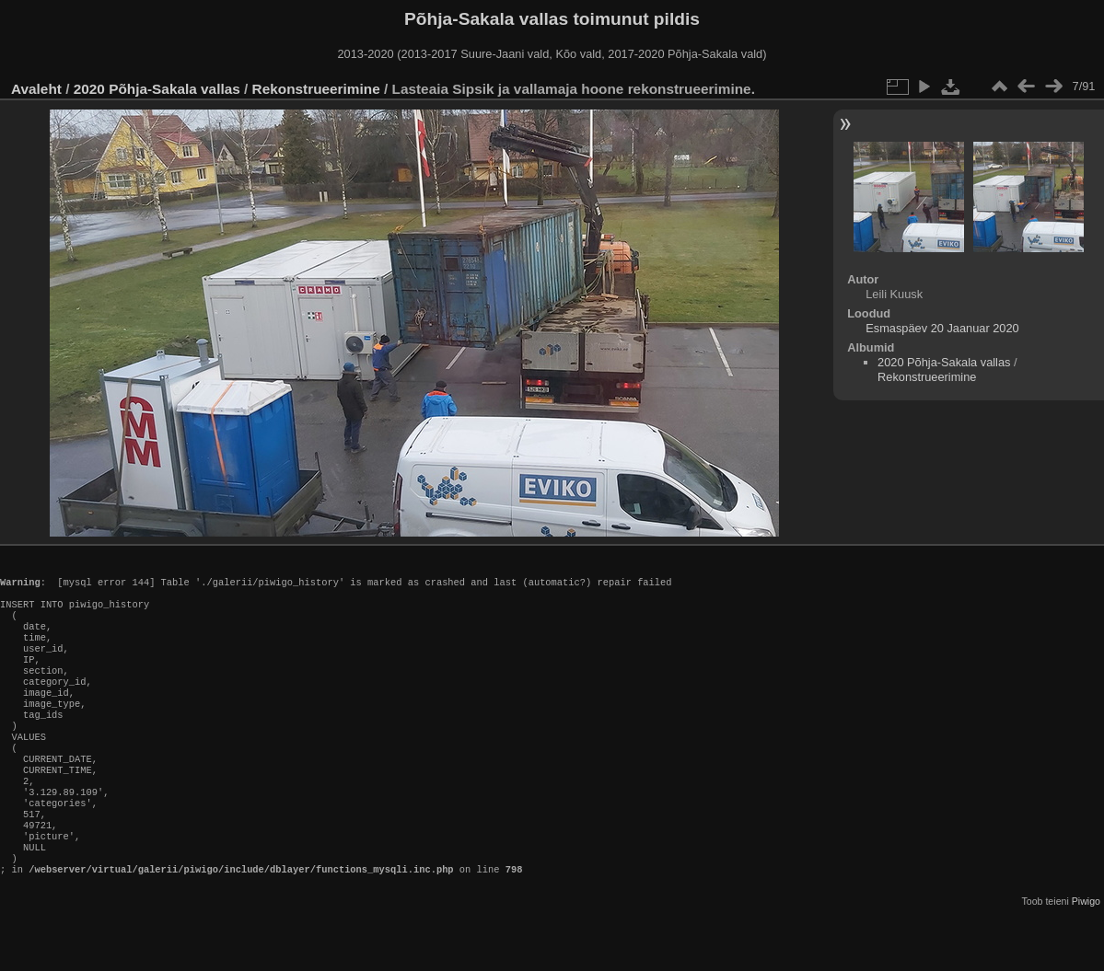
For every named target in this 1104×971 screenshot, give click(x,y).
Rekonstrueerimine (316, 89)
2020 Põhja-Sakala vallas (157, 89)
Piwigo (1086, 956)
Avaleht (36, 89)
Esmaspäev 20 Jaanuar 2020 (942, 328)
